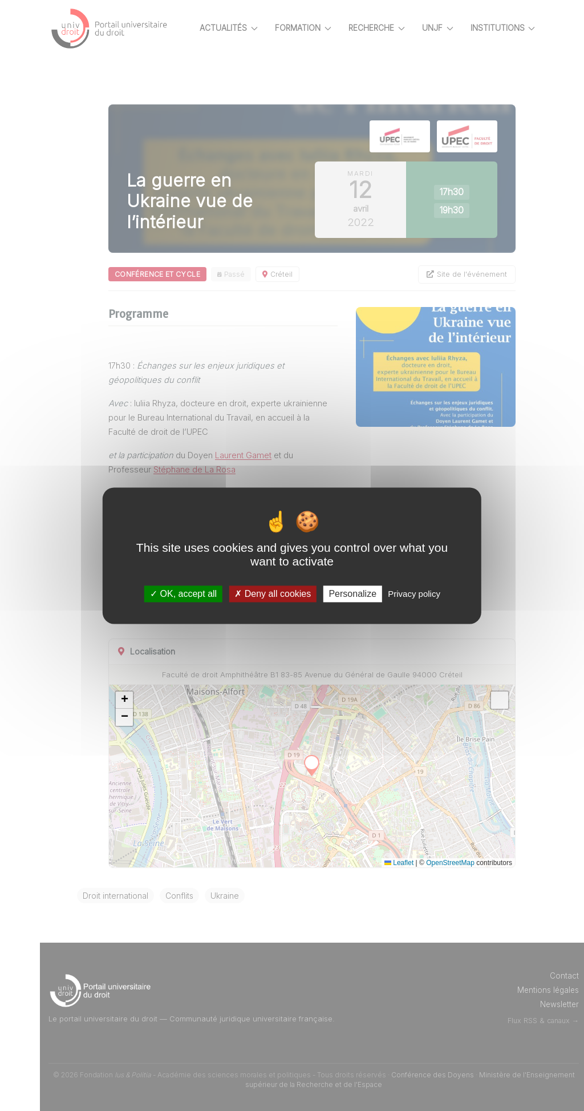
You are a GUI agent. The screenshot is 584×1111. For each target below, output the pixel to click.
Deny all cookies (272, 594)
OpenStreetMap (450, 863)
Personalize (352, 594)
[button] (124, 700)
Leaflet (398, 863)
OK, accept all (183, 594)
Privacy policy (414, 594)
